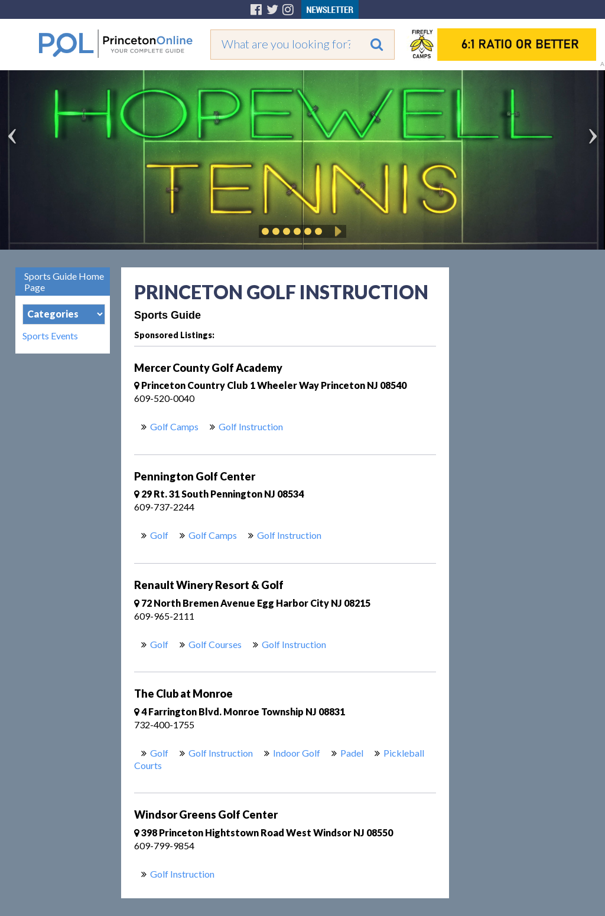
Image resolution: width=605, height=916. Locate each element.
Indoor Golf (296, 752)
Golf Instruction (251, 426)
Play (336, 231)
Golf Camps (174, 426)
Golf (159, 535)
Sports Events (50, 336)
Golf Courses (215, 644)
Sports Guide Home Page (64, 281)
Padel (351, 752)
